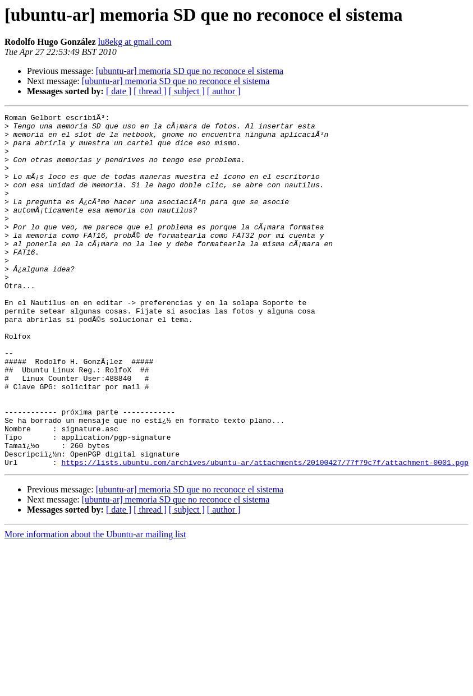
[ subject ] (187, 91)
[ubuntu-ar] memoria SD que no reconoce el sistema (190, 71)
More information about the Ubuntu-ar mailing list (95, 605)
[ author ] (224, 91)
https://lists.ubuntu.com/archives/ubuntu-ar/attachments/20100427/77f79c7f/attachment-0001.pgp (264, 533)
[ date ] (118, 91)
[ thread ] (150, 91)
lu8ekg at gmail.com (135, 42)
